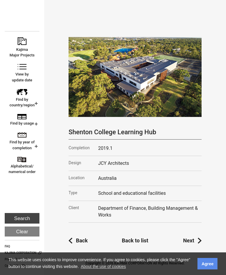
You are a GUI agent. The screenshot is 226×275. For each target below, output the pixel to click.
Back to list (135, 240)
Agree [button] (208, 263)
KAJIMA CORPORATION (22, 18)
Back (82, 240)
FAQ (7, 246)
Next (188, 240)
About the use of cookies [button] (103, 266)
